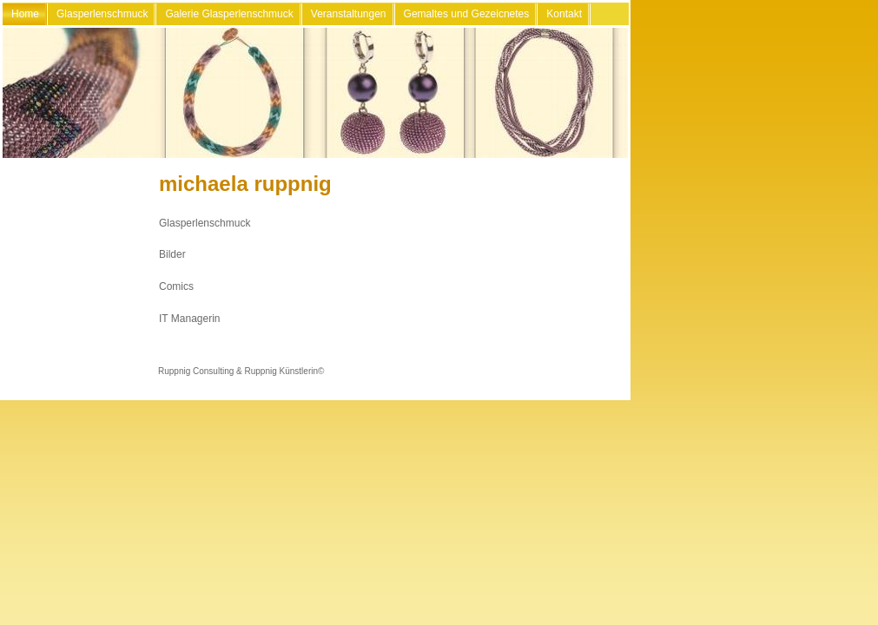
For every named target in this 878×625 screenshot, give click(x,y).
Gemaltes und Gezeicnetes (467, 14)
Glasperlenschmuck (102, 14)
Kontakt (564, 14)
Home (25, 14)
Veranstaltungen (348, 14)
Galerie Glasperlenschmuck (229, 14)
